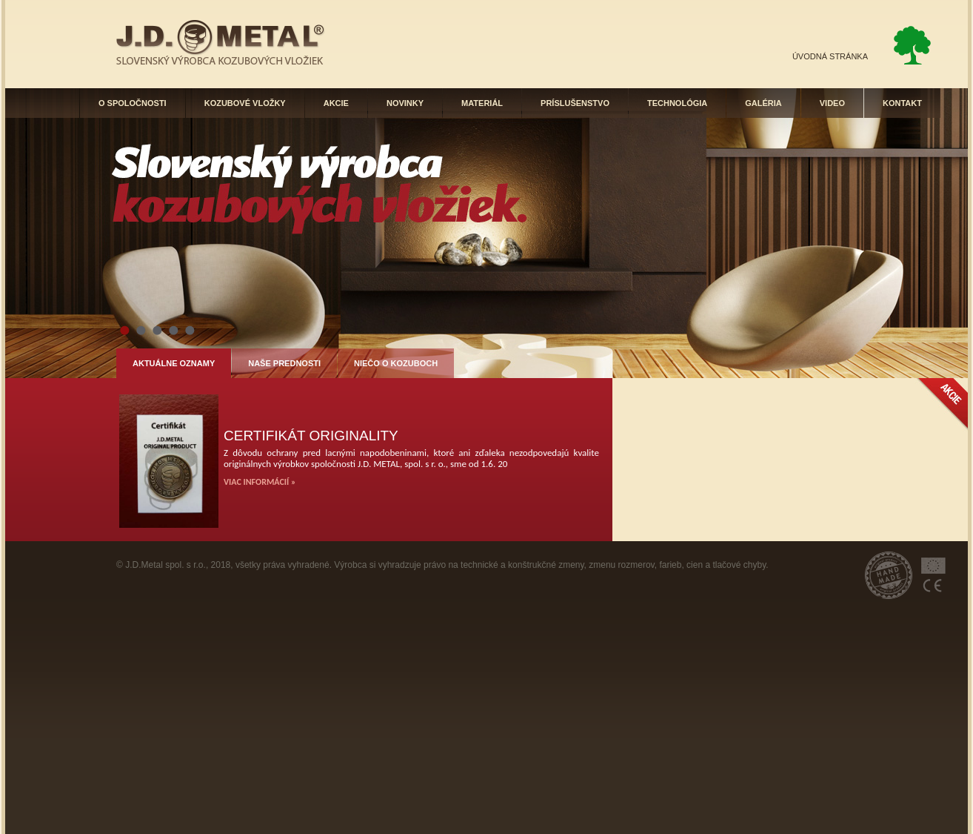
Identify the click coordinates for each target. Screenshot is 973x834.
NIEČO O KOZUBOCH (396, 363)
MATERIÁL (482, 103)
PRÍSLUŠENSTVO (575, 103)
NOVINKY (405, 103)
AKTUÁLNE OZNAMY (174, 363)
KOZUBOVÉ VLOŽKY (245, 103)
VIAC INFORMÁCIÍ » (259, 482)
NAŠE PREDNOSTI (284, 363)
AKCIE (336, 103)
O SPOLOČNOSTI (132, 103)
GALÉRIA (763, 103)
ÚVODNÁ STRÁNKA (830, 56)
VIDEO (832, 103)
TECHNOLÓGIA (677, 103)
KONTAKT (902, 103)
